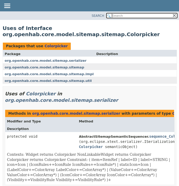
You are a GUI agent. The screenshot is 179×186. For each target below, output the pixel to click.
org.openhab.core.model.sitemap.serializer (46, 61)
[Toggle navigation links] (7, 6)
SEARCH (98, 16)
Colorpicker (56, 46)
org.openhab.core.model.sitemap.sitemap (44, 67)
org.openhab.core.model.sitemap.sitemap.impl (49, 74)
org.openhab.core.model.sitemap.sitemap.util (48, 81)
